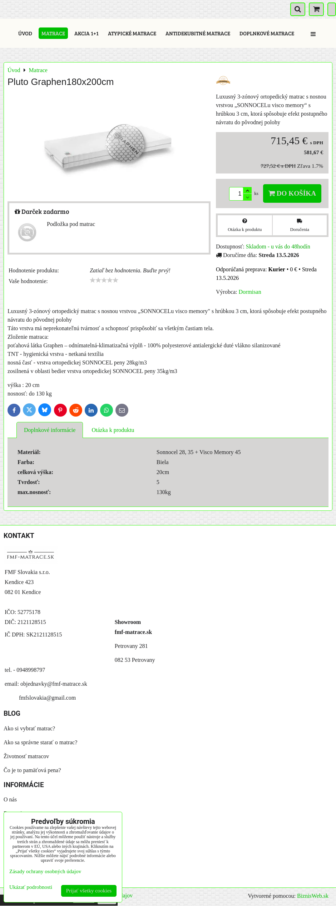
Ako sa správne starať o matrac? (40, 742)
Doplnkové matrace (266, 33)
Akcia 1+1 (86, 33)
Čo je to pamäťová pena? (32, 770)
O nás (10, 799)
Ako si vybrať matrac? (29, 728)
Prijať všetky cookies (89, 891)
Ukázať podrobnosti (30, 887)
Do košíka (292, 193)
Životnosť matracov (26, 756)
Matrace (53, 33)
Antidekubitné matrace (197, 33)
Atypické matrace (132, 33)
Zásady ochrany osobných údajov (45, 871)
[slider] (104, 280)
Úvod (25, 33)
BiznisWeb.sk (312, 896)
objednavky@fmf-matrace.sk (53, 684)
